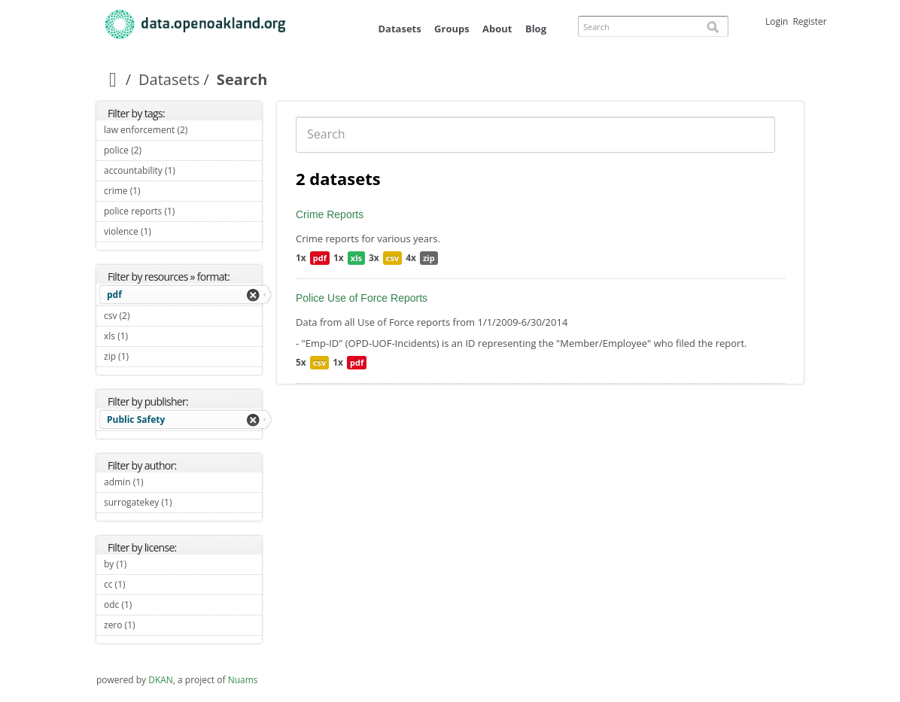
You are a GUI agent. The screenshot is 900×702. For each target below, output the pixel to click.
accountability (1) (183, 172)
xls (356, 257)
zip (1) (146, 356)
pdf (114, 294)
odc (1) (149, 604)
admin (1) (161, 482)
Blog (535, 28)
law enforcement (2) (183, 131)
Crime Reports (329, 214)
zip (429, 257)
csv (392, 257)
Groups (452, 28)
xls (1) (145, 336)
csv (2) (147, 315)
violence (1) (168, 231)
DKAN (160, 679)
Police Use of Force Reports (361, 298)
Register (809, 21)
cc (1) (143, 584)
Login (776, 21)
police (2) (159, 150)
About (497, 28)
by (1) (144, 564)
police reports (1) (183, 213)
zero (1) (153, 624)
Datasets (399, 28)
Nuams (243, 679)
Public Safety (136, 419)
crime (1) (158, 190)
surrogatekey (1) (183, 504)
